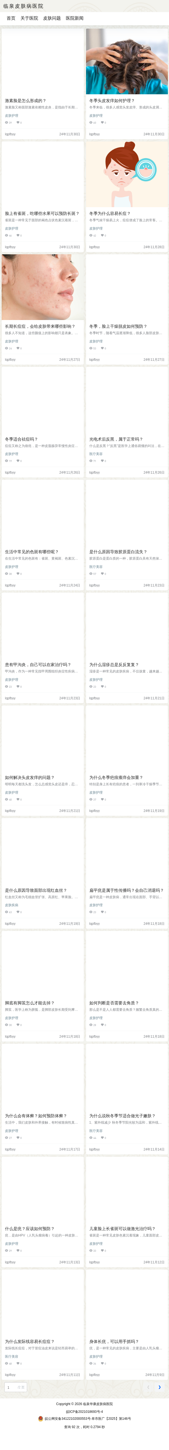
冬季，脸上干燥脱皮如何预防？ (118, 326)
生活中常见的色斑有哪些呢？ (32, 551)
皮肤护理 (11, 116)
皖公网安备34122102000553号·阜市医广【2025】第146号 (84, 1418)
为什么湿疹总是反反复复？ (114, 664)
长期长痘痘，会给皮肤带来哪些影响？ (40, 326)
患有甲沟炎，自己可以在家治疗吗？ (38, 664)
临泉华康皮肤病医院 (97, 1404)
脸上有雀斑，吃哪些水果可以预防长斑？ (42, 213)
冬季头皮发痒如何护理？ (112, 100)
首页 (11, 18)
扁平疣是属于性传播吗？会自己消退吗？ (126, 890)
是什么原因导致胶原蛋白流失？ (118, 551)
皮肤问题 (52, 18)
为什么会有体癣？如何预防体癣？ (36, 1115)
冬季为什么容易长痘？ (110, 213)
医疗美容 (96, 454)
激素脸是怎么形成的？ (25, 100)
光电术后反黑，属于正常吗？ (116, 439)
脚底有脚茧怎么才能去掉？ (30, 1002)
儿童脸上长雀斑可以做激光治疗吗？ (122, 1228)
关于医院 (29, 18)
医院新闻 (75, 18)
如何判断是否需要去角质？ (114, 1002)
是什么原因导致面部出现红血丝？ (36, 890)
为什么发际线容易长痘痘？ (30, 1341)
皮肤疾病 (11, 905)
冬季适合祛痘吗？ (21, 439)
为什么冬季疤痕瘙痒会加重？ (116, 777)
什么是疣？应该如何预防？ (30, 1228)
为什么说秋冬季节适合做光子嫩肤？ (122, 1115)
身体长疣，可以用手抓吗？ (114, 1341)
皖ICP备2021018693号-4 (84, 1412)
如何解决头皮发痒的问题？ (30, 777)
